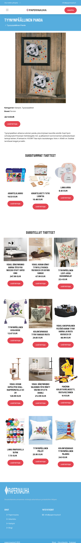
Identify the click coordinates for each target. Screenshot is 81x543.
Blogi (10, 528)
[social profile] (20, 3)
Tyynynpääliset (28, 108)
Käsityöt (18, 108)
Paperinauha (13, 515)
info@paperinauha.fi (69, 3)
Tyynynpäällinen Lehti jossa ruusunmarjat (65, 273)
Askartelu (12, 519)
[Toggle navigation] (7, 10)
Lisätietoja (12, 124)
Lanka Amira (66, 187)
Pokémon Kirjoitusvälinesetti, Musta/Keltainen (65, 389)
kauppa (70, 10)
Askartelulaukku (15, 193)
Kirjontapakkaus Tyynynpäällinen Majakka (65, 451)
